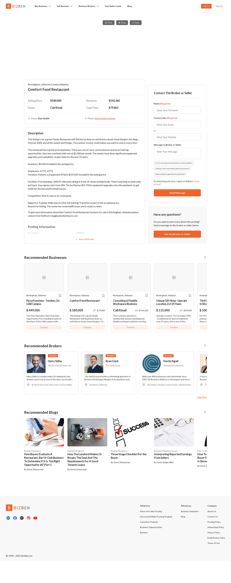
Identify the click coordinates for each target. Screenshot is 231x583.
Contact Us (212, 538)
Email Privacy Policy (216, 559)
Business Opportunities (151, 549)
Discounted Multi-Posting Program (156, 538)
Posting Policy (214, 544)
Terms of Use (213, 565)
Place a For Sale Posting (151, 533)
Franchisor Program (149, 544)
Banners (144, 554)
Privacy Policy (213, 554)
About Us (211, 533)
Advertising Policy (215, 549)
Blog (129, 6)
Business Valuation (190, 533)
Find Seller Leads (113, 6)
